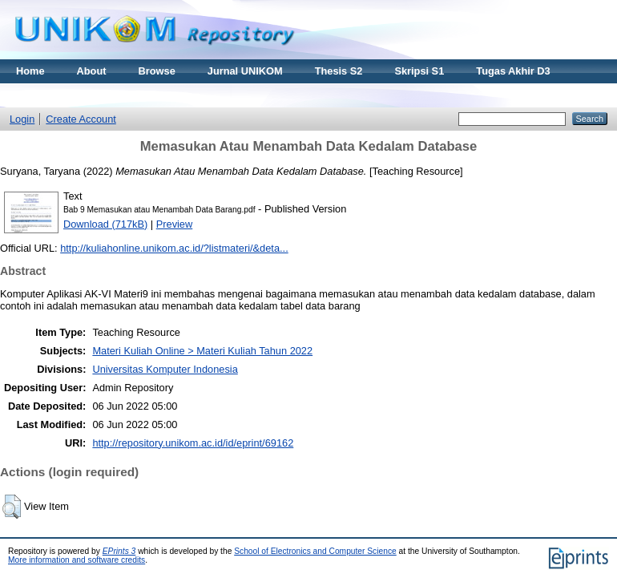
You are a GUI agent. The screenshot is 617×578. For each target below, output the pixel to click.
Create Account (81, 119)
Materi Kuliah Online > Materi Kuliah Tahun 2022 (202, 351)
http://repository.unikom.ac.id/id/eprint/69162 (192, 443)
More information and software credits (76, 560)
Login (22, 119)
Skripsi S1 (419, 71)
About (92, 71)
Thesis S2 (339, 71)
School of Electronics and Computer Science (315, 551)
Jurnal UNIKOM (245, 71)
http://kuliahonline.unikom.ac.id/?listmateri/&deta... (174, 248)
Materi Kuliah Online (65, 95)
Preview (174, 224)
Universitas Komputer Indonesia (164, 369)
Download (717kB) (105, 224)
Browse (157, 71)
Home (30, 71)
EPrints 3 (119, 551)
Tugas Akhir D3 (513, 71)
